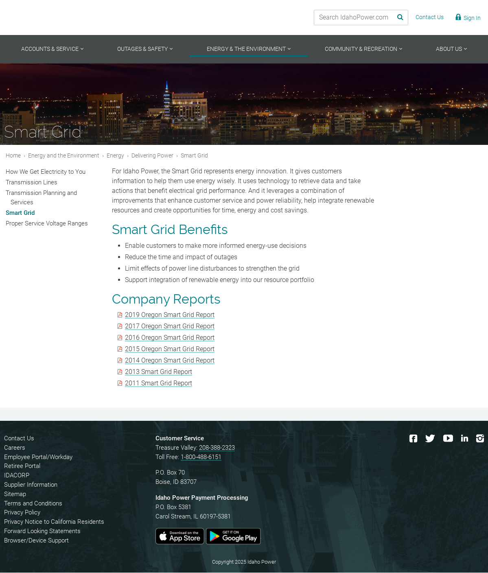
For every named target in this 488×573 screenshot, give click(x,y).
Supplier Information (30, 485)
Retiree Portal (22, 466)
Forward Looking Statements (42, 532)
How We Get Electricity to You (45, 172)
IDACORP (16, 476)
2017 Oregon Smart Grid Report (169, 327)
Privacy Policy (22, 513)
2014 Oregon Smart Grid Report (169, 361)
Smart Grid (20, 213)
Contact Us (19, 439)
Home (13, 156)
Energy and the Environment (63, 156)
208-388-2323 (217, 448)
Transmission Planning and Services (41, 198)
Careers (14, 448)
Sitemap (15, 494)
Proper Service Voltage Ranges (47, 223)
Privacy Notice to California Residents (54, 522)
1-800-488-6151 (201, 457)
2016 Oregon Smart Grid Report (169, 338)
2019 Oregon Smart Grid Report (169, 315)
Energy (115, 156)
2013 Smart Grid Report (158, 372)
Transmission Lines (31, 182)
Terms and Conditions (33, 503)
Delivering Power (152, 156)
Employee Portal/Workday (38, 457)
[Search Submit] (394, 17)
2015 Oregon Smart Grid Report (169, 350)
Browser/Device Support (36, 541)
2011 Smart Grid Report (158, 384)
